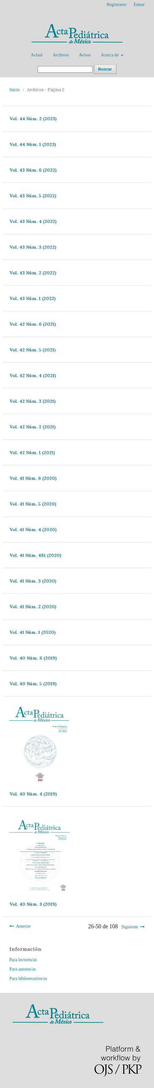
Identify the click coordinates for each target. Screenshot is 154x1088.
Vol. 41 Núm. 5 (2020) (32, 504)
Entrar (139, 4)
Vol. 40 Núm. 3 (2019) (33, 904)
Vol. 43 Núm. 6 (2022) (33, 170)
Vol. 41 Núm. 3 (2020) (32, 581)
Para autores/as (22, 969)
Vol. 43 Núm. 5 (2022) (32, 196)
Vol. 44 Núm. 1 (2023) (32, 144)
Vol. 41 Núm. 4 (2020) (33, 529)
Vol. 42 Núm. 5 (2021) (32, 350)
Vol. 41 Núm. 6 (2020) (33, 478)
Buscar (105, 69)
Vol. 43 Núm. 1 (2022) (32, 298)
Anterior (23, 926)
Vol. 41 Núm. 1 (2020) (32, 632)
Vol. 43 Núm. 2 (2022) (32, 273)
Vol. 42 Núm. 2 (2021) (32, 427)
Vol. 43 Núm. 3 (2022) (32, 247)
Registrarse (116, 4)
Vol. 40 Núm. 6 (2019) (33, 658)
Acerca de (110, 55)
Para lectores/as (23, 959)
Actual (36, 55)
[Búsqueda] (65, 69)
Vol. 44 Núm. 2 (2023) (33, 119)
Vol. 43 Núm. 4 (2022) (33, 221)
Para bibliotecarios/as (28, 978)
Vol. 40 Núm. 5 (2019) (33, 683)
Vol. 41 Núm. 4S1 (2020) (35, 555)
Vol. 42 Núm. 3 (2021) (32, 401)
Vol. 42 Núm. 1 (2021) (32, 452)
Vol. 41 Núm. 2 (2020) (32, 606)
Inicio (14, 89)
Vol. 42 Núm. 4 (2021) (32, 375)
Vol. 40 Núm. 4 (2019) (33, 794)
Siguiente (129, 927)
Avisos (85, 55)
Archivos (61, 55)
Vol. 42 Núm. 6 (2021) (32, 324)
